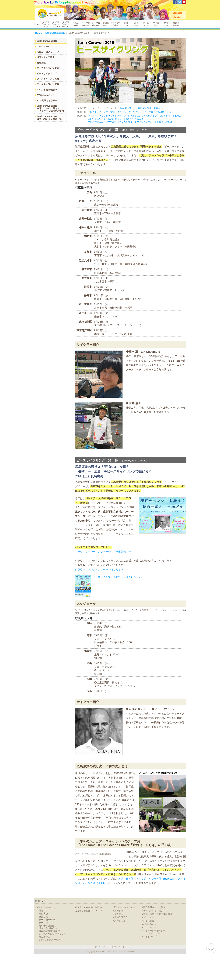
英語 (120, 878)
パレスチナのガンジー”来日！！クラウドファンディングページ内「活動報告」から (129, 112)
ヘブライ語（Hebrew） (162, 878)
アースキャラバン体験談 (116, 24)
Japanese (177, 13)
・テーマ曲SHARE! (46, 919)
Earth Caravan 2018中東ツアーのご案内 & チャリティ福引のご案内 (50, 108)
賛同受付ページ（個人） (155, 907)
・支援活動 (42, 916)
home (40, 900)
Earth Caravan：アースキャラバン (49, 14)
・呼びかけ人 (43, 936)
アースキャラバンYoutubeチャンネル (184, 2)
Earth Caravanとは (46, 24)
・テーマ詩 (42, 922)
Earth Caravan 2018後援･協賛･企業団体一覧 (49, 117)
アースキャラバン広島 (48, 84)
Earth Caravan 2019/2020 (56, 24)
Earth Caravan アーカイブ (66, 24)
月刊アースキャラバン (124, 907)
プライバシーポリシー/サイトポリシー (154, 932)
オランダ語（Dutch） (95, 883)
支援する (166, 24)
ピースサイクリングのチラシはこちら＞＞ (117, 577)
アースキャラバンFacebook (175, 2)
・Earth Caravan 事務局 (49, 939)
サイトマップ (149, 936)
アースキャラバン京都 (48, 79)
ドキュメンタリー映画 (76, 24)
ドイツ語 (141, 878)
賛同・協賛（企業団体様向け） (158, 914)
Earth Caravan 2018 (55, 33)
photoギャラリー (127, 108)
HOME (37, 24)
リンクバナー (149, 927)
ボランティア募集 (46, 57)
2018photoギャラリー (48, 95)
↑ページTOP (211, 948)
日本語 (130, 878)
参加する (126, 24)
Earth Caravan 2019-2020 (88, 907)
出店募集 (41, 62)
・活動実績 (42, 913)
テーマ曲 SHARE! (86, 24)
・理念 (40, 910)
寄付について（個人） (153, 910)
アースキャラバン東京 (48, 68)
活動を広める (120, 917)
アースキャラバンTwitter (180, 2)
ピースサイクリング (47, 73)
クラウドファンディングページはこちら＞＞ (100, 569)
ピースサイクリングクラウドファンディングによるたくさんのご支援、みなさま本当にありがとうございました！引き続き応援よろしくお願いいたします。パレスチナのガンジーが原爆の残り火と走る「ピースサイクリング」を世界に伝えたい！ (137, 119)
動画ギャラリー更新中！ (150, 108)
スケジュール (43, 46)
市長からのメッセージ (48, 52)
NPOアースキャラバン (136, 24)
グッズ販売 (156, 24)
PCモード (100, 947)
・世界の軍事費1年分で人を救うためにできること (51, 932)
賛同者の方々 (106, 24)
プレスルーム (146, 24)
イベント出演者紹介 (47, 89)
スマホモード (118, 947)
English (177, 17)
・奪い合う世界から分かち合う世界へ (47, 926)
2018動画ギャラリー (47, 100)
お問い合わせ (176, 24)
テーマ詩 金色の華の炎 (96, 24)
